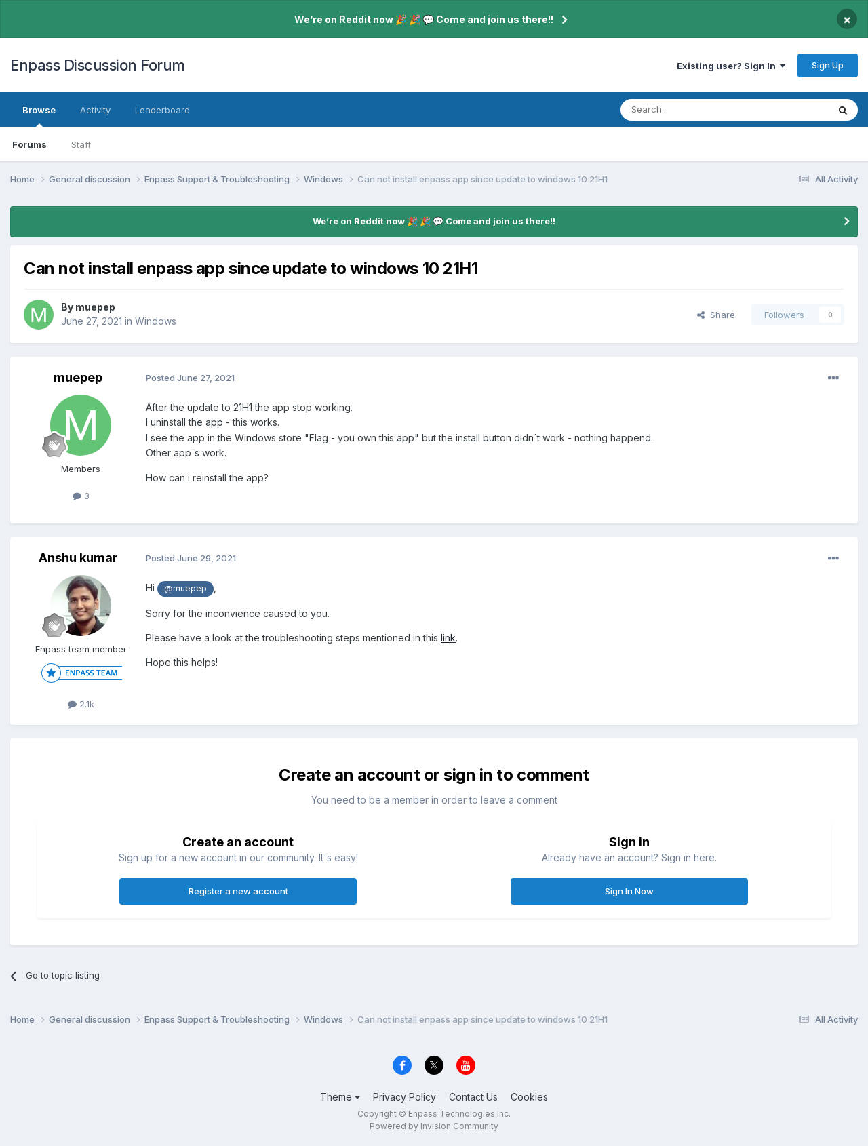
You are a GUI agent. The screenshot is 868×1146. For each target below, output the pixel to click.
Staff (81, 144)
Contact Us (473, 1097)
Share (716, 314)
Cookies (529, 1097)
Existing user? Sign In (731, 65)
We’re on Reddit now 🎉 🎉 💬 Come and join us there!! (423, 19)
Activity (95, 109)
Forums (29, 144)
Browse (39, 115)
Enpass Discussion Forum (97, 65)
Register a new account (238, 891)
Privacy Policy (404, 1097)
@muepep (185, 588)
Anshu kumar (78, 558)
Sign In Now (629, 891)
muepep (95, 307)
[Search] (689, 110)
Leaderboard (162, 109)
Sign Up (828, 65)
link (448, 638)
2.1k (81, 703)
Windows (155, 321)
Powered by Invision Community (434, 1126)
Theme (340, 1097)
